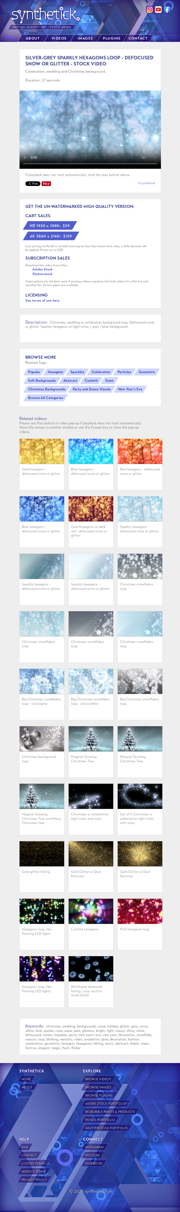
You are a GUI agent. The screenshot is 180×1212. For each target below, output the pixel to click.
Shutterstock (42, 274)
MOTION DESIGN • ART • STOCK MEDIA (42, 27)
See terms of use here (42, 300)
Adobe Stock (42, 269)
